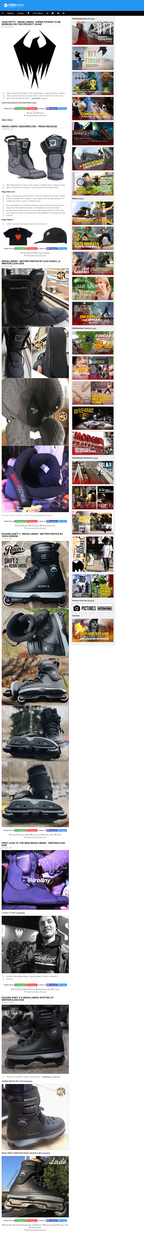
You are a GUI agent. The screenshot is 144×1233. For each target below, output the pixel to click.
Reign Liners (23, 976)
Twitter (63, 108)
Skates (21, 13)
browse (91, 601)
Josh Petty (36, 98)
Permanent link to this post (36, 115)
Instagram (44, 98)
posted (37, 976)
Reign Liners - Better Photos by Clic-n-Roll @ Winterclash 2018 (31, 262)
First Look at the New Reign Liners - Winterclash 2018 (33, 844)
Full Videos (38, 13)
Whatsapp (21, 108)
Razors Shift (37, 835)
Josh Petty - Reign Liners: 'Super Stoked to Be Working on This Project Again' (31, 23)
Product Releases (43, 253)
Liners (31, 253)
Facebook (53, 108)
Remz (32, 976)
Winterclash (35, 525)
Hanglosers (46, 1077)
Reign (41, 113)
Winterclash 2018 (48, 525)
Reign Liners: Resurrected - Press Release (29, 126)
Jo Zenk (9, 976)
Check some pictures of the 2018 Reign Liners (19, 102)
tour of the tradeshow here (38, 515)
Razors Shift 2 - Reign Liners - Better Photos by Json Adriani (32, 535)
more (92, 19)
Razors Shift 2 (49, 835)
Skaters (10, 13)
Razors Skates (24, 835)
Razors (14, 835)
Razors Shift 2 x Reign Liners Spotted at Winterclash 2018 (28, 998)
